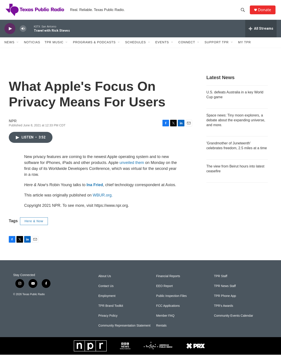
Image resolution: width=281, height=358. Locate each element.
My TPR (244, 45)
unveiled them (131, 166)
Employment (106, 299)
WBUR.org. (103, 198)
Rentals (161, 329)
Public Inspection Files (171, 299)
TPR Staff (220, 279)
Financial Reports (168, 279)
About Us (104, 279)
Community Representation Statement (124, 329)
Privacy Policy (107, 319)
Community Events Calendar (233, 319)
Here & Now (34, 224)
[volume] (23, 32)
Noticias (32, 45)
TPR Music (54, 45)
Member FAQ (165, 319)
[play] (9, 32)
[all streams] (261, 32)
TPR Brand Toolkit (110, 309)
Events (162, 45)
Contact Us (105, 289)
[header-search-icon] (243, 12)
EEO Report (164, 289)
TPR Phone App (225, 299)
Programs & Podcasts (94, 45)
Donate (265, 11)
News (9, 45)
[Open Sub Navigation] (18, 45)
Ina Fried (94, 188)
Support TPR (217, 45)
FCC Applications (168, 309)
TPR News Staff (225, 289)
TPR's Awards (223, 309)
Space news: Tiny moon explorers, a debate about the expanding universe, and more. (235, 123)
